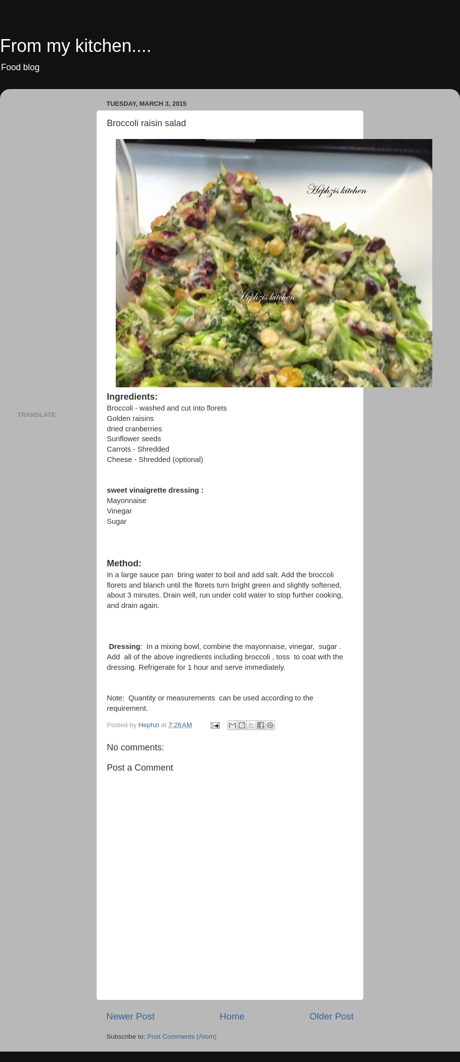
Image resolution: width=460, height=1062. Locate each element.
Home (232, 1016)
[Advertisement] (56, 244)
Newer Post (130, 1016)
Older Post (332, 1016)
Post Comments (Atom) (182, 1036)
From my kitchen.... (75, 46)
